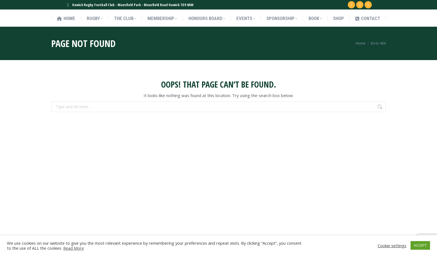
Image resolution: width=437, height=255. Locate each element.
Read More (73, 248)
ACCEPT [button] (420, 245)
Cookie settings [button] (392, 245)
